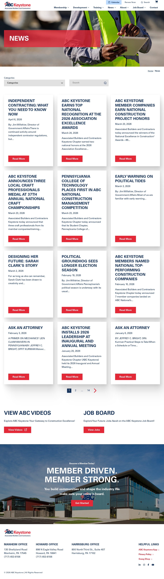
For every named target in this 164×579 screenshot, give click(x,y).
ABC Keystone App (148, 550)
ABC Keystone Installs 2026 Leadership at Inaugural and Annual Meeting (79, 337)
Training (97, 8)
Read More (19, 159)
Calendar (115, 2)
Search (147, 2)
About (123, 8)
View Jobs (94, 430)
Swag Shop (144, 559)
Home (150, 71)
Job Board (138, 8)
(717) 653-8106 (12, 557)
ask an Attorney (132, 328)
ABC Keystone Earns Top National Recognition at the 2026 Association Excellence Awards (81, 114)
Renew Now (130, 2)
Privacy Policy (145, 554)
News (111, 8)
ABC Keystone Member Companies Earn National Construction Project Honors (135, 110)
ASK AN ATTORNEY (25, 328)
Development (80, 8)
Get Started (82, 503)
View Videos (15, 430)
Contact (154, 8)
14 (88, 390)
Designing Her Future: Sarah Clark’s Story (23, 261)
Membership (60, 8)
